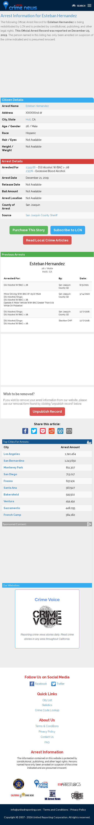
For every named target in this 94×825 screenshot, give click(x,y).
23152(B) (31, 167)
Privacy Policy (47, 731)
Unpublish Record (47, 411)
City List (47, 700)
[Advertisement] (47, 69)
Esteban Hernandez (37, 106)
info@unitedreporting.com (26, 809)
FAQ (47, 742)
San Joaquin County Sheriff (41, 215)
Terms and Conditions (55, 809)
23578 (29, 171)
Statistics (47, 705)
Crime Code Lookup (47, 710)
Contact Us (47, 736)
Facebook (38, 683)
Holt (28, 119)
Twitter (58, 683)
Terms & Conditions (47, 726)
